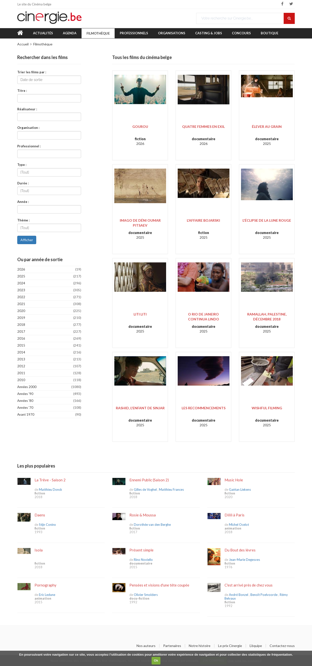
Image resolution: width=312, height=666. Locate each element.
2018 (49, 324)
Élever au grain (267, 126)
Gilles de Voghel (145, 489)
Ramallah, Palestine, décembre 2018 (267, 316)
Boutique (269, 33)
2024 (49, 283)
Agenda (69, 33)
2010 (49, 380)
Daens (40, 515)
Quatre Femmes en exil (203, 126)
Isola (39, 550)
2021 (49, 304)
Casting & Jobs (208, 33)
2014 (49, 352)
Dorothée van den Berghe (152, 525)
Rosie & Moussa (142, 515)
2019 (49, 317)
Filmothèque (98, 33)
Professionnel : (29, 146)
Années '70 (49, 407)
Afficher (26, 240)
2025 (49, 276)
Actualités (43, 33)
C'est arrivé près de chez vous (249, 585)
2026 (49, 269)
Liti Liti (140, 314)
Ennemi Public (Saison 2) (149, 480)
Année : (23, 201)
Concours (241, 33)
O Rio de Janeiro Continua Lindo (203, 316)
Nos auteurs (146, 645)
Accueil (23, 44)
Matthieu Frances (171, 489)
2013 (49, 359)
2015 (49, 345)
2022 (49, 297)
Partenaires (172, 645)
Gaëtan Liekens (240, 489)
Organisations (171, 33)
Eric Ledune (47, 595)
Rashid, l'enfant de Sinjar (140, 408)
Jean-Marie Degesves (244, 560)
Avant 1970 (49, 414)
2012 (49, 366)
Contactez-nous (282, 645)
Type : (21, 164)
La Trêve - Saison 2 (50, 480)
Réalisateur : (27, 109)
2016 (49, 338)
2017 (49, 331)
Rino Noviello (143, 560)
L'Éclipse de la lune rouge (267, 220)
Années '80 (49, 400)
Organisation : (28, 127)
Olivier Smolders (146, 595)
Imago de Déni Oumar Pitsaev (140, 222)
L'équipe (256, 645)
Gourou (140, 126)
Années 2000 (49, 387)
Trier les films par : (31, 72)
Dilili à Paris (234, 515)
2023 (49, 290)
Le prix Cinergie (230, 645)
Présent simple (141, 550)
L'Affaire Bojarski (203, 220)
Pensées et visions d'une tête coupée (159, 585)
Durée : (23, 183)
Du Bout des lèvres (240, 550)
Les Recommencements (203, 408)
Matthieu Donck (50, 489)
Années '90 (49, 394)
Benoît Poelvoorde (263, 595)
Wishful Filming (267, 408)
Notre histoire (199, 645)
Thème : (23, 220)
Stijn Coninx (47, 525)
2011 (49, 373)
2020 (49, 311)
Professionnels (134, 33)
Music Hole (234, 480)
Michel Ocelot (239, 525)
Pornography (45, 585)
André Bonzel (238, 595)
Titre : (22, 90)
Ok (156, 660)
